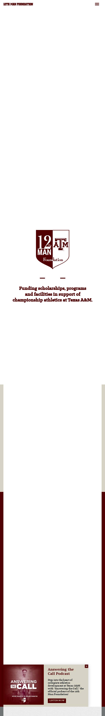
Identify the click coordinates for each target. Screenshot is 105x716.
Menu (97, 2)
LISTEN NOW (56, 700)
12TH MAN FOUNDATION (18, 4)
